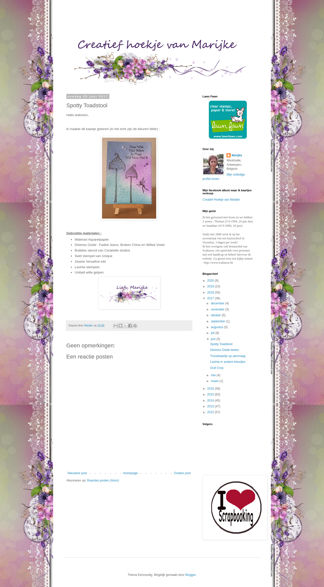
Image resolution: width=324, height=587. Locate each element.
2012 (211, 412)
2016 (211, 388)
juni (213, 339)
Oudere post (182, 473)
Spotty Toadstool (221, 344)
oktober (216, 315)
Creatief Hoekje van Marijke (221, 199)
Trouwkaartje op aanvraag (227, 356)
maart (215, 381)
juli (213, 333)
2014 (211, 400)
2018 (211, 292)
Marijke (237, 155)
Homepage (130, 473)
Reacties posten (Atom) (103, 480)
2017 (211, 298)
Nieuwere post (77, 473)
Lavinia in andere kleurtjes (227, 362)
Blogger (190, 575)
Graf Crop (217, 368)
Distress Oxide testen (224, 350)
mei (214, 375)
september (218, 321)
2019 (211, 286)
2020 (211, 280)
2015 (211, 394)
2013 (211, 406)
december (218, 303)
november (218, 309)
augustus (217, 327)
